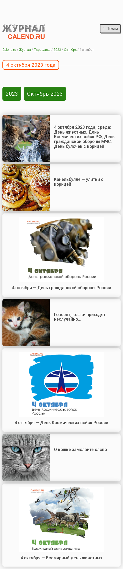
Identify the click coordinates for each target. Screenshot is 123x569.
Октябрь (70, 50)
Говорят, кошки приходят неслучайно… (80, 317)
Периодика (42, 50)
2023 (57, 50)
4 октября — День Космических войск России (61, 422)
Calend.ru (9, 50)
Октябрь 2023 (45, 94)
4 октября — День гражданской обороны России (61, 287)
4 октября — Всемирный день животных (61, 557)
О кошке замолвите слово (80, 449)
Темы (110, 28)
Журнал (25, 50)
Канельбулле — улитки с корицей (78, 182)
